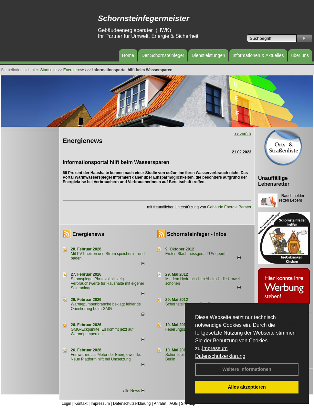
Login (66, 403)
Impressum (214, 348)
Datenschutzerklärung (220, 356)
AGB (174, 403)
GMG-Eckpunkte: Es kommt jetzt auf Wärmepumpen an (102, 331)
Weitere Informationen (246, 369)
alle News (133, 391)
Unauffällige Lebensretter (273, 181)
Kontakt (81, 403)
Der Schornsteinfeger (162, 55)
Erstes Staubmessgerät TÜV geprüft (196, 253)
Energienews (88, 234)
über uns (300, 55)
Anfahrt (160, 403)
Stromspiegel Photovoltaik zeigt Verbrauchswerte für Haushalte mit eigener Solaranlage (107, 283)
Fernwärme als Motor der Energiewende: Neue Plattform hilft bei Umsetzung (106, 356)
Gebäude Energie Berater (229, 207)
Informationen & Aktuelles (258, 55)
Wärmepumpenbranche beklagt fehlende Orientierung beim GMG (106, 306)
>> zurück (242, 134)
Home (128, 55)
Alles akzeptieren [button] (247, 387)
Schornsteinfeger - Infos (196, 234)
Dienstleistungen (208, 55)
